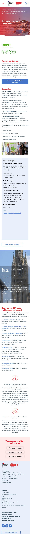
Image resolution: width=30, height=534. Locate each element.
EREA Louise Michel (7, 368)
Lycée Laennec (6, 340)
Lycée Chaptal (6, 356)
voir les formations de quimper (15, 81)
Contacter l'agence (12, 244)
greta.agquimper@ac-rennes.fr (12, 213)
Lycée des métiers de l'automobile (12, 333)
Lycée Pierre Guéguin (8, 319)
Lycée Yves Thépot (7, 347)
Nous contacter (11, 532)
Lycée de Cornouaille (8, 363)
